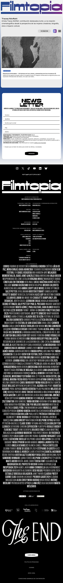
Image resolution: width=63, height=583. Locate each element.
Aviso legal (31, 573)
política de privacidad (40, 142)
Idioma (7, 131)
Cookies (31, 567)
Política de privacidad (31, 562)
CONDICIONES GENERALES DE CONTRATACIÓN (31, 578)
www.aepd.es (20, 141)
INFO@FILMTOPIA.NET (31, 174)
